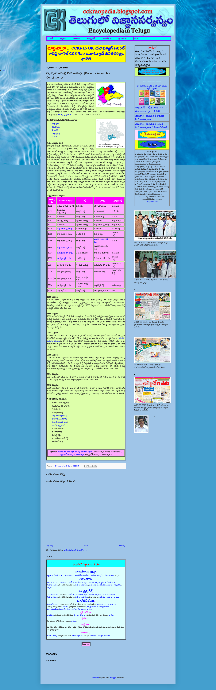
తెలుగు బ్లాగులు (77, 635)
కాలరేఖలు (93, 635)
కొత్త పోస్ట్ (50, 545)
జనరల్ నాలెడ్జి (52, 635)
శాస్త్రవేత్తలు (50, 615)
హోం (51, 38)
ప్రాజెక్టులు (100, 575)
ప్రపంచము (122, 38)
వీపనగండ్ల (56, 127)
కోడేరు (54, 136)
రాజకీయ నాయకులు (75, 582)
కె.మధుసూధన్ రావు (65, 253)
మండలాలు (58, 575)
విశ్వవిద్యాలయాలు (106, 585)
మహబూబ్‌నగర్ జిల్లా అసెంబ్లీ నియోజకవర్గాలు (75, 452)
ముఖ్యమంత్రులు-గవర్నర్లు (68, 609)
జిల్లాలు (106, 604)
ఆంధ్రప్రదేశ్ (91, 38)
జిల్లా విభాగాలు (89, 582)
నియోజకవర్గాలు (68, 575)
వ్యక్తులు (50, 575)
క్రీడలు (135, 38)
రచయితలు (63, 582)
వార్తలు (49, 587)
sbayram (95, 678)
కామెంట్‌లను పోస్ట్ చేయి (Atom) (75, 550)
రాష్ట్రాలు (100, 604)
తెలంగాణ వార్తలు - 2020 (147, 111)
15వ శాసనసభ (159, 127)
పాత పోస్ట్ (121, 545)
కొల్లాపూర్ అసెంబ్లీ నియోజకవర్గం (72, 454)
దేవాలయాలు (109, 575)
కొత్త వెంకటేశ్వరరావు (64, 228)
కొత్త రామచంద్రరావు (64, 247)
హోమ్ (86, 545)
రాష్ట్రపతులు (91, 607)
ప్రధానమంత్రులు (52, 609)
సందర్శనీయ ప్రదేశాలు (82, 575)
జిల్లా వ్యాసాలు (100, 582)
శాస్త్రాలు (63, 38)
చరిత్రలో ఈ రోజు (104, 635)
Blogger (113, 678)
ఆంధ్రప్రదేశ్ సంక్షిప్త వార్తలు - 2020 (151, 107)
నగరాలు (113, 604)
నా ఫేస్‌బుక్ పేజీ (152, 202)
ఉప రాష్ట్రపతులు (103, 607)
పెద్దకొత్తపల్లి (56, 133)
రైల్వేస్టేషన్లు (117, 585)
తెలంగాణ (76, 38)
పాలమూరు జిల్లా (85, 572)
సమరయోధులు (52, 582)
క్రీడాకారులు (82, 609)
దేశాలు (76, 615)
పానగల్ (55, 130)
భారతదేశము (106, 38)
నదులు (93, 575)
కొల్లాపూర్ (55, 124)
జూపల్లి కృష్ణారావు (64, 114)
